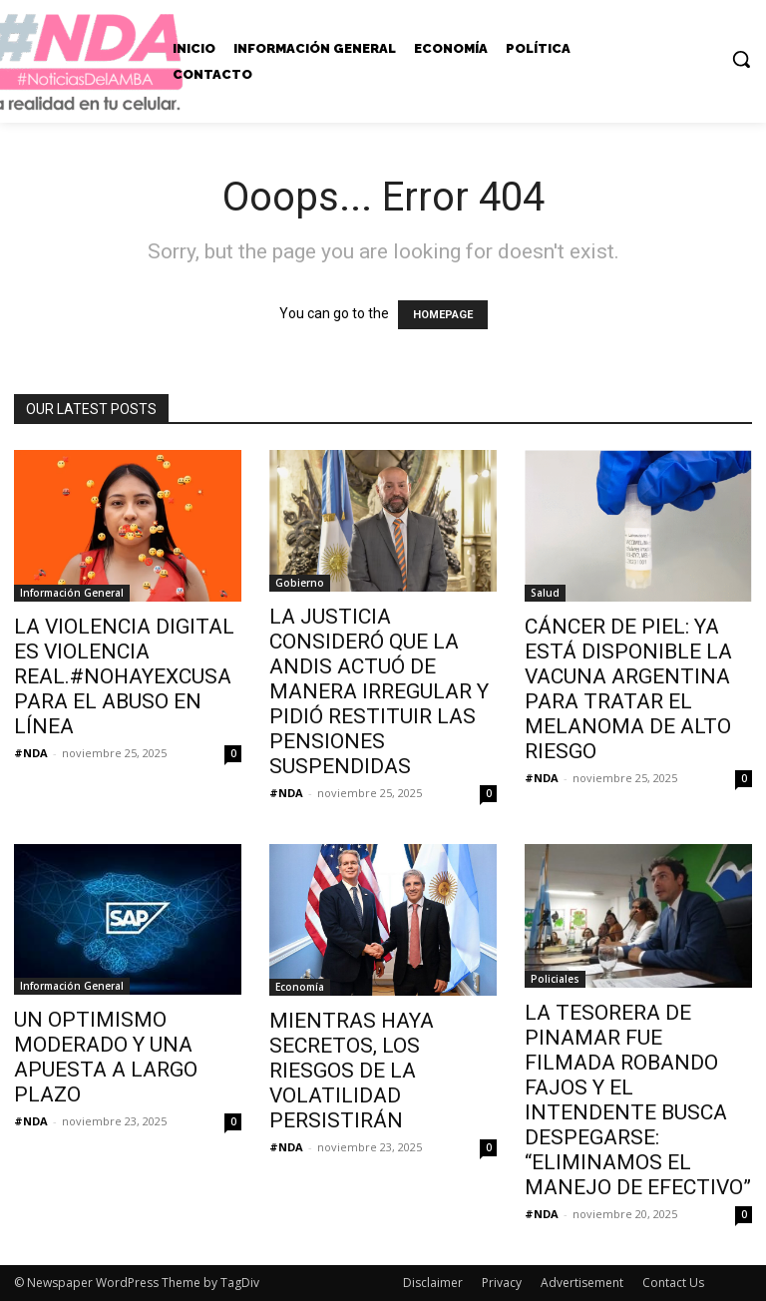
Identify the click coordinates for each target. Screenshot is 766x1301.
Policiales (555, 979)
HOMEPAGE (443, 314)
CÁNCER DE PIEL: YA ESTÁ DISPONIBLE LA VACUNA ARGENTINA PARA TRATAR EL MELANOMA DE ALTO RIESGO (628, 689)
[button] (741, 59)
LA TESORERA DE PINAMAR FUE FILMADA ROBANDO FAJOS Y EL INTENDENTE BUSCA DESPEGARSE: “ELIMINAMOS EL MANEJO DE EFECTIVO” (638, 1100)
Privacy (502, 1282)
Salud (545, 593)
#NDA (31, 752)
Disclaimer (433, 1282)
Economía (299, 987)
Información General (72, 593)
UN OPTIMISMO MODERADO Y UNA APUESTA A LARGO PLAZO (105, 1057)
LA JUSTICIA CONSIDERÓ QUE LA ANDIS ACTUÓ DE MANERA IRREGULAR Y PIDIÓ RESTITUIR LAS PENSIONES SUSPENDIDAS (379, 691)
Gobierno (299, 583)
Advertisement (582, 1282)
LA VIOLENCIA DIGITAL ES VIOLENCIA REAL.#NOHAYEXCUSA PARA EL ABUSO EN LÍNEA (124, 676)
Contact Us (673, 1282)
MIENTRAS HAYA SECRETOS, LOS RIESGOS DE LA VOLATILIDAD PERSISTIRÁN (351, 1070)
